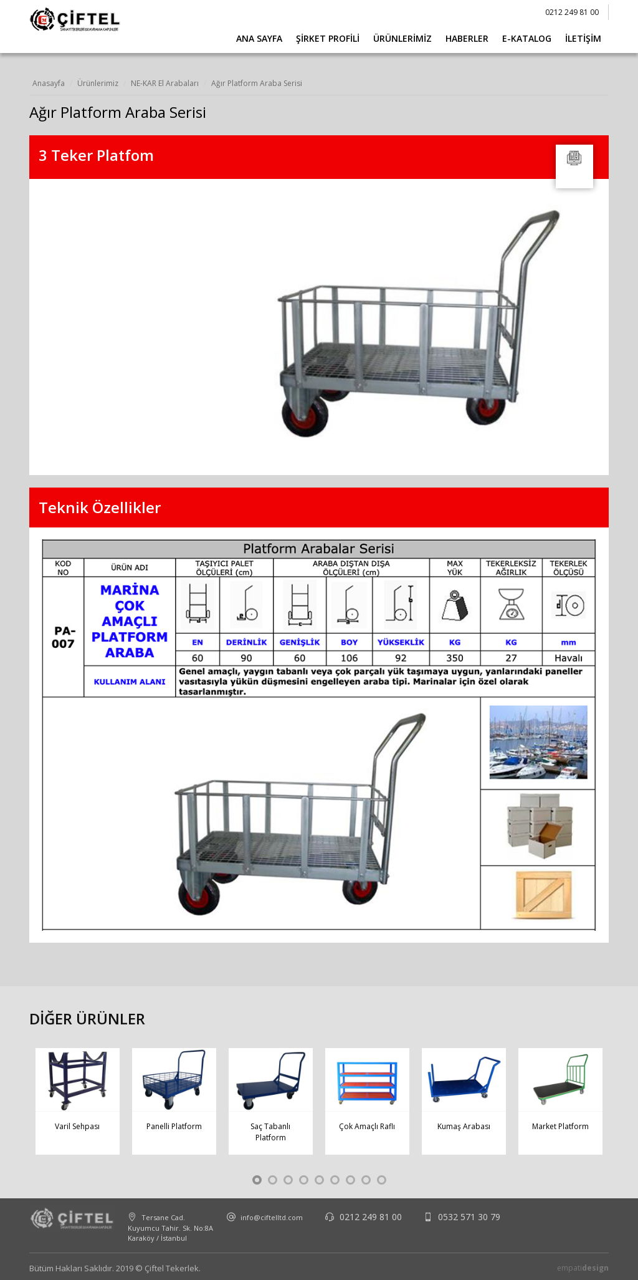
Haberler (466, 38)
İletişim (583, 38)
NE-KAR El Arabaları (165, 83)
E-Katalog (526, 38)
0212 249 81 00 (572, 12)
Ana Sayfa (259, 38)
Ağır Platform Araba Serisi (256, 83)
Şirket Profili (327, 38)
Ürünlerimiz (402, 38)
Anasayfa (48, 83)
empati (583, 1268)
